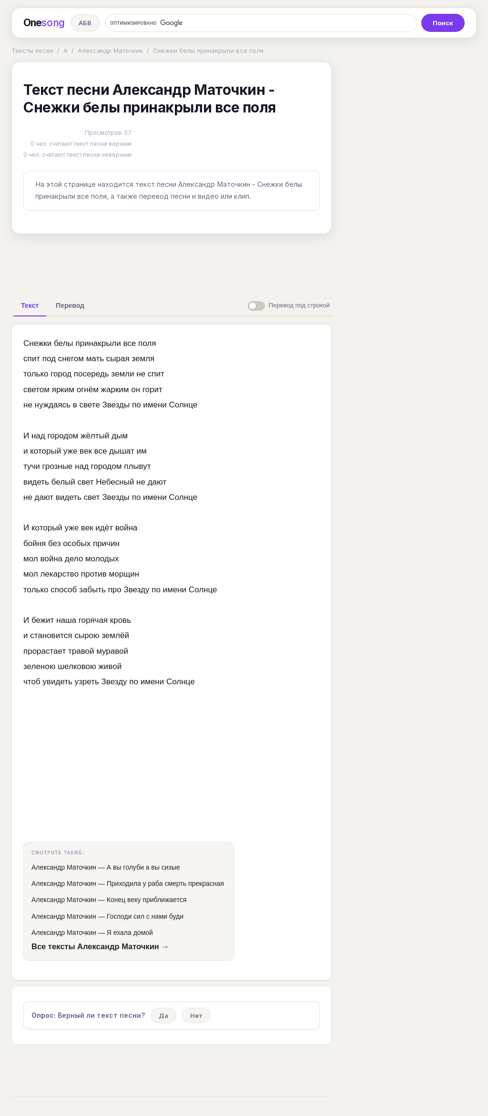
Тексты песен (32, 50)
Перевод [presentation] (70, 305)
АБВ (85, 23)
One (44, 23)
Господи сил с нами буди (145, 916)
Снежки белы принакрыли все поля (208, 50)
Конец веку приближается (146, 899)
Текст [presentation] (30, 305)
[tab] (29, 305)
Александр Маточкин (110, 50)
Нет (196, 1015)
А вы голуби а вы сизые (143, 867)
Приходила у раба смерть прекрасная (165, 883)
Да (163, 1015)
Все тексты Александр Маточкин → (100, 946)
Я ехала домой (130, 932)
